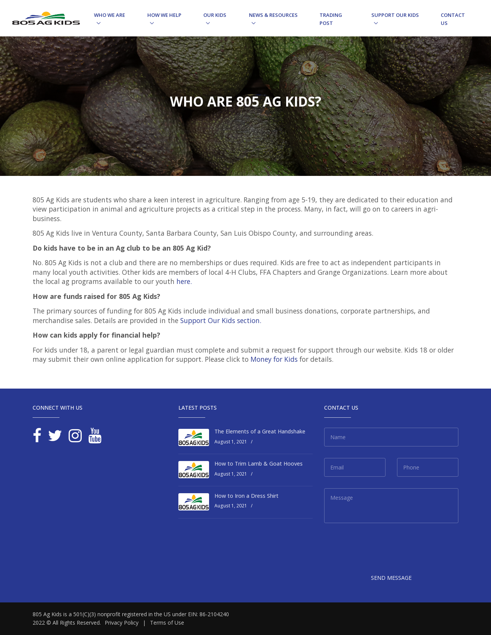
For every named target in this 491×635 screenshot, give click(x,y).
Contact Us (453, 18)
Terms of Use (167, 622)
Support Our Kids (395, 14)
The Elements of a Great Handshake (259, 431)
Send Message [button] (391, 577)
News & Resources (273, 14)
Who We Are (109, 14)
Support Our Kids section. (220, 320)
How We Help (164, 14)
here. (184, 281)
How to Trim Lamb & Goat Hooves (258, 463)
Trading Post (331, 18)
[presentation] (382, 549)
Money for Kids (274, 359)
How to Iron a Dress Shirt (246, 495)
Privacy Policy (121, 622)
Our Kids (214, 14)
